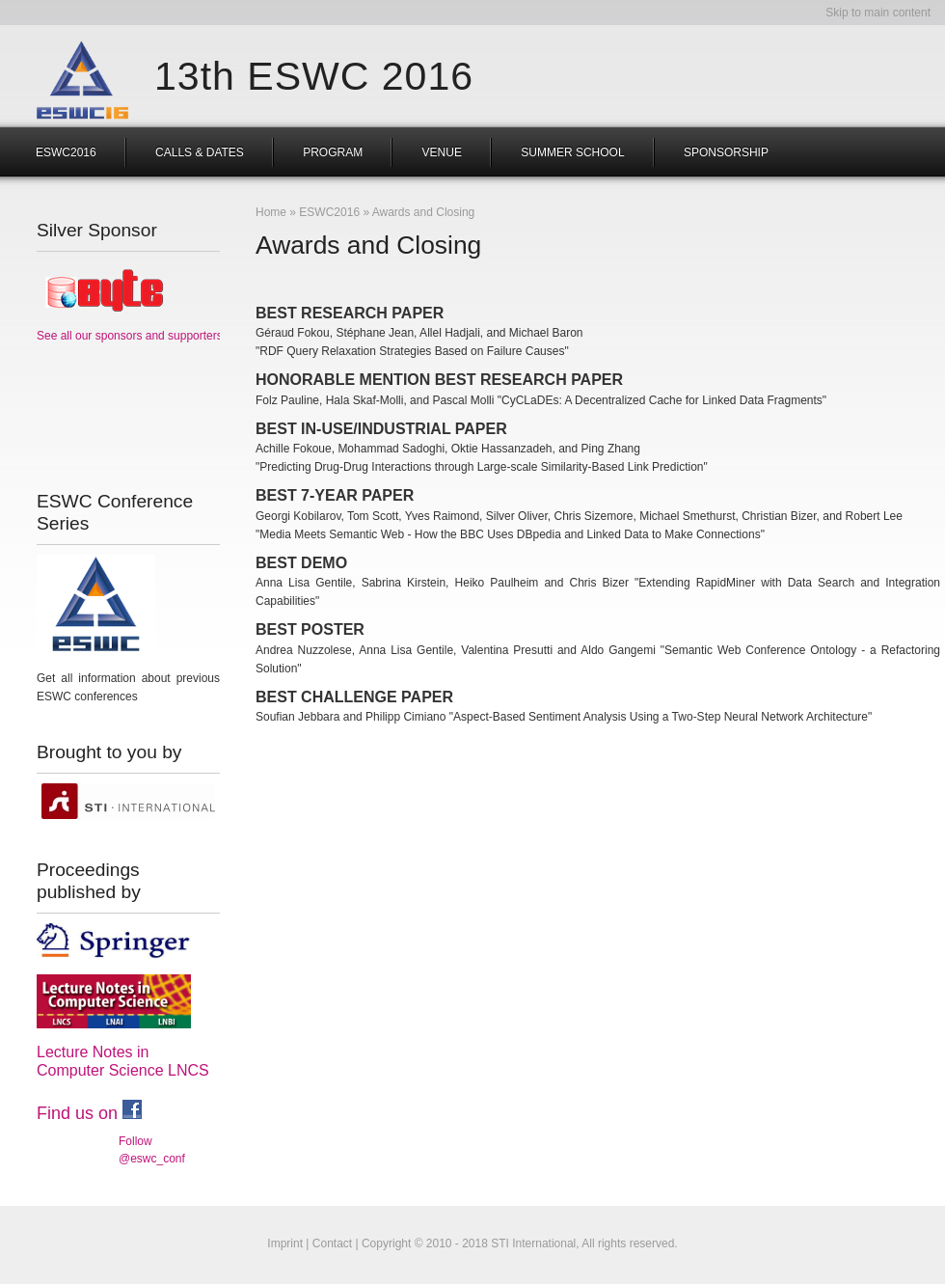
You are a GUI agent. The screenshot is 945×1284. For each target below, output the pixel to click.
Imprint (285, 1243)
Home (271, 212)
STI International (533, 1243)
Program (333, 152)
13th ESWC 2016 (313, 72)
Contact (332, 1243)
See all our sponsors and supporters (130, 335)
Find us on (89, 1113)
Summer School (572, 152)
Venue (442, 152)
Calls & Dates (199, 152)
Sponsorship (726, 152)
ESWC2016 (66, 152)
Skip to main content (878, 12)
